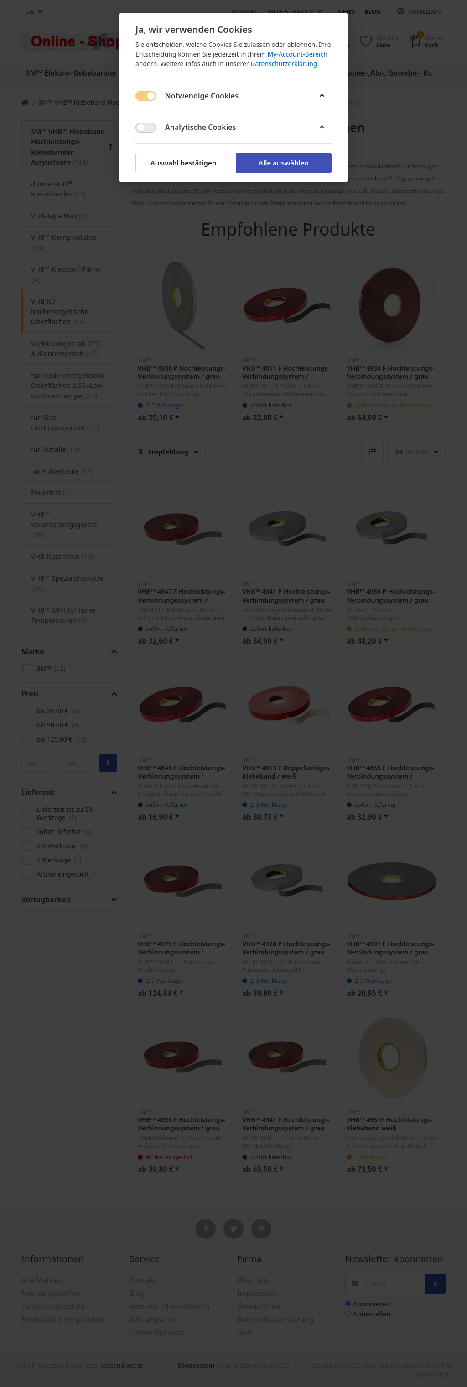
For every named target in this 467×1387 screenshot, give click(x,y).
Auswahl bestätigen (183, 162)
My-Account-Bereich (297, 54)
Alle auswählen (284, 162)
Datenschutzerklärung (283, 63)
